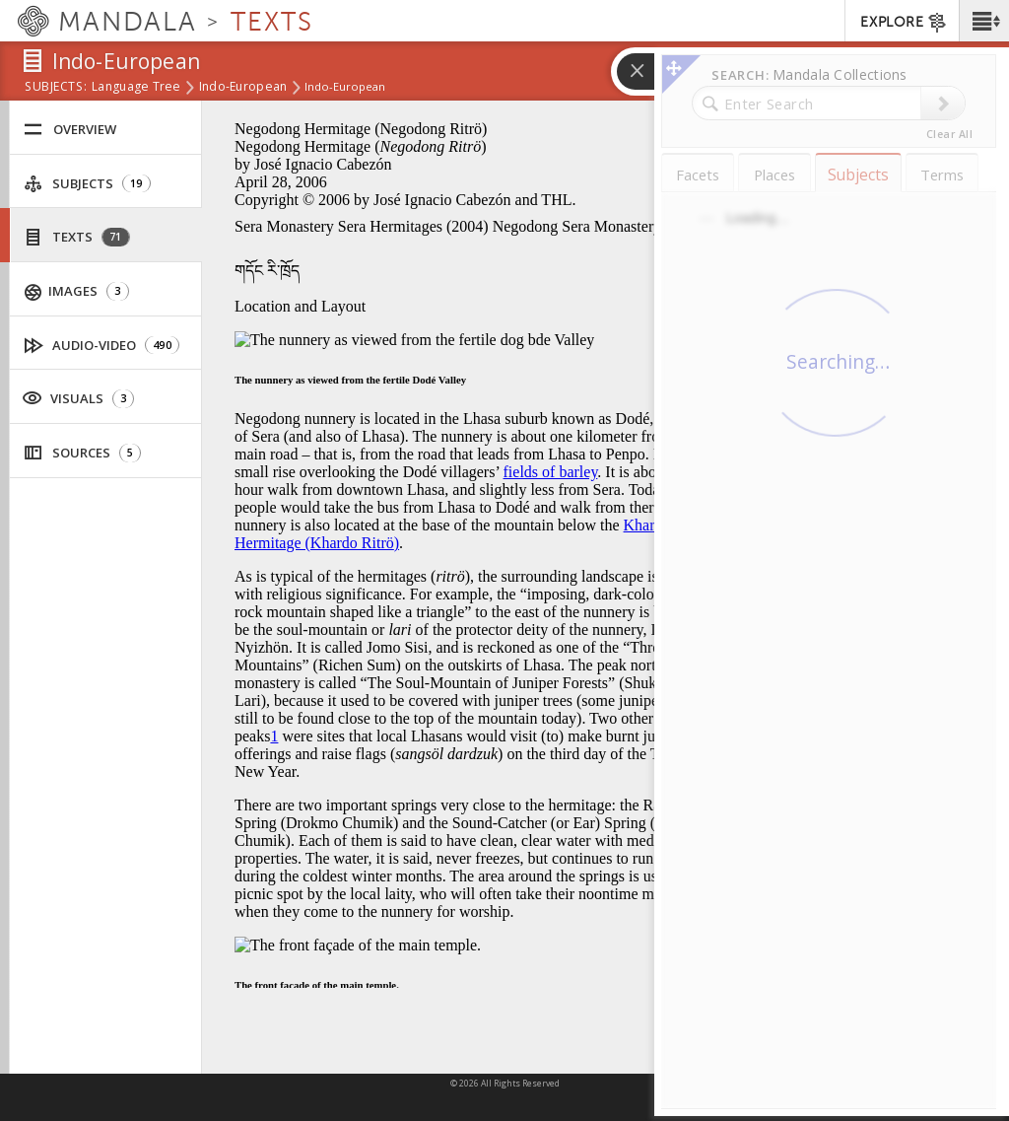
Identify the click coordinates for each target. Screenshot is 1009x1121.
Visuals (78, 397)
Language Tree (136, 88)
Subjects (87, 184)
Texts (77, 237)
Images (77, 291)
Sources (82, 453)
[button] (984, 20)
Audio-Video (102, 345)
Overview (70, 129)
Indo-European (243, 88)
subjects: (56, 88)
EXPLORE (904, 23)
